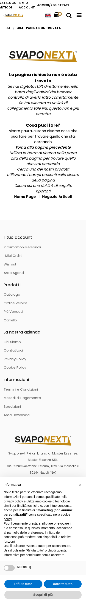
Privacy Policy (15, 359)
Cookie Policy (15, 367)
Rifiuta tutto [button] (23, 584)
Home (7, 28)
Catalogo (12, 294)
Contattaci (13, 350)
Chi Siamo (12, 341)
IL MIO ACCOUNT (27, 5)
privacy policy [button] (13, 501)
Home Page (25, 196)
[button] (68, 15)
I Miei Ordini (13, 255)
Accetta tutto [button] (62, 584)
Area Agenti (14, 272)
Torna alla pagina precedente (43, 147)
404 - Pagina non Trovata (39, 28)
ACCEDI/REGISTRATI (53, 5)
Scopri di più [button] (43, 594)
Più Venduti (13, 311)
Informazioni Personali (22, 247)
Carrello (10, 320)
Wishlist (10, 264)
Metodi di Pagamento (22, 397)
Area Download (17, 414)
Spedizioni (12, 406)
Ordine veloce (15, 303)
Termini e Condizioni (21, 389)
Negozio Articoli (57, 196)
